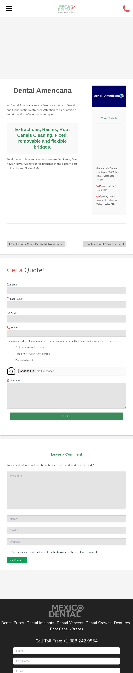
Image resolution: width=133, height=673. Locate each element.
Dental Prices (12, 622)
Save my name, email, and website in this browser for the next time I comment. (55, 552)
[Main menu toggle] (9, 8)
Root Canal (59, 629)
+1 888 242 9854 (80, 641)
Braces (77, 629)
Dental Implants (40, 622)
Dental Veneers (70, 622)
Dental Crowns (98, 622)
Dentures (122, 622)
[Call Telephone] (126, 8)
